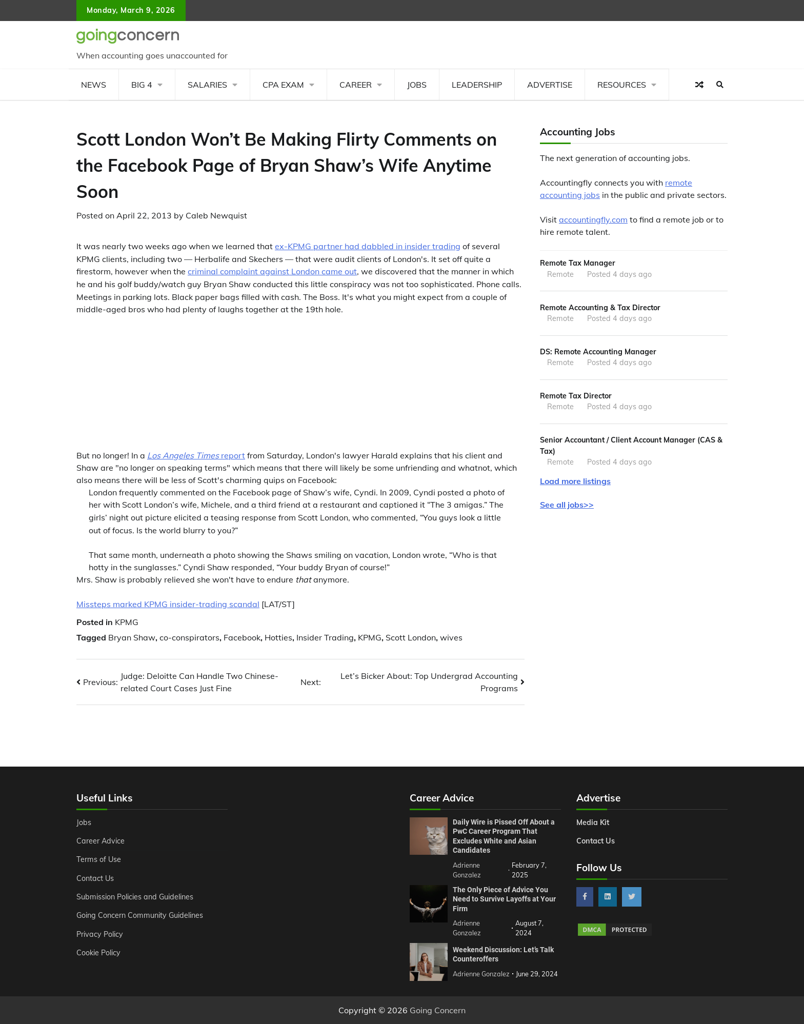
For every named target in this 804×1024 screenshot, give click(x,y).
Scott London (411, 637)
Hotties (278, 637)
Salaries (207, 84)
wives (451, 637)
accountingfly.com (593, 219)
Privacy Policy (99, 934)
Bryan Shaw (131, 637)
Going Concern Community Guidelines (139, 915)
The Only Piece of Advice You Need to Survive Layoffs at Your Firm (504, 899)
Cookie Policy (98, 952)
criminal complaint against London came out (272, 271)
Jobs (417, 84)
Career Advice (100, 841)
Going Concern (438, 1010)
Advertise (549, 84)
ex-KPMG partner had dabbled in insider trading (367, 246)
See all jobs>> (567, 504)
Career (355, 84)
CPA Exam (283, 84)
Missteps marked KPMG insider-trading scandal (167, 604)
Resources (621, 84)
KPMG (126, 622)
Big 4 (141, 84)
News (93, 84)
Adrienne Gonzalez (481, 974)
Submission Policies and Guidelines (134, 896)
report (196, 455)
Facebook (242, 637)
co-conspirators (189, 637)
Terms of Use (98, 859)
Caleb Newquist (216, 215)
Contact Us (95, 878)
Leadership (477, 84)
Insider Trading (325, 637)
